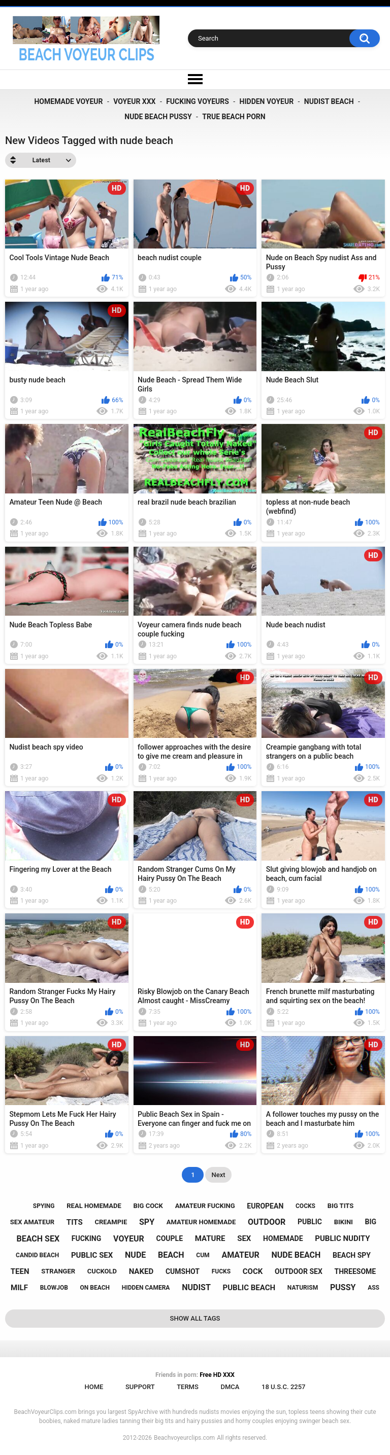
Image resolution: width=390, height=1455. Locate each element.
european (265, 1206)
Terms (188, 1387)
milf (19, 1287)
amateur (240, 1255)
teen (20, 1271)
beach (171, 1255)
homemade (283, 1238)
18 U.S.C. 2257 (284, 1387)
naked (141, 1271)
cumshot (183, 1271)
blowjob (54, 1287)
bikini (343, 1222)
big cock (147, 1206)
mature (210, 1238)
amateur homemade (201, 1222)
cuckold (102, 1271)
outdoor (266, 1222)
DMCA (229, 1387)
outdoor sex (298, 1271)
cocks (305, 1206)
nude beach (296, 1255)
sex (244, 1238)
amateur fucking (205, 1206)
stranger (58, 1271)
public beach (249, 1287)
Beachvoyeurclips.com (184, 1437)
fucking (87, 1238)
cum (202, 1255)
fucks (221, 1271)
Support (140, 1387)
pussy (342, 1287)
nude (135, 1255)
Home (93, 1387)
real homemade (94, 1206)
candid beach (37, 1255)
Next (218, 1175)
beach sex (37, 1239)
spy (146, 1222)
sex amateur (32, 1222)
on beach (95, 1287)
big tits (340, 1206)
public (310, 1222)
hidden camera (146, 1287)
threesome (355, 1271)
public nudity (342, 1238)
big (371, 1222)
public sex (92, 1255)
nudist (196, 1287)
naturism (302, 1287)
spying (44, 1206)
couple (169, 1238)
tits (75, 1222)
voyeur (128, 1239)
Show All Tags (195, 1318)
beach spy (352, 1255)
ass (373, 1287)
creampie (110, 1222)
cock (253, 1271)
